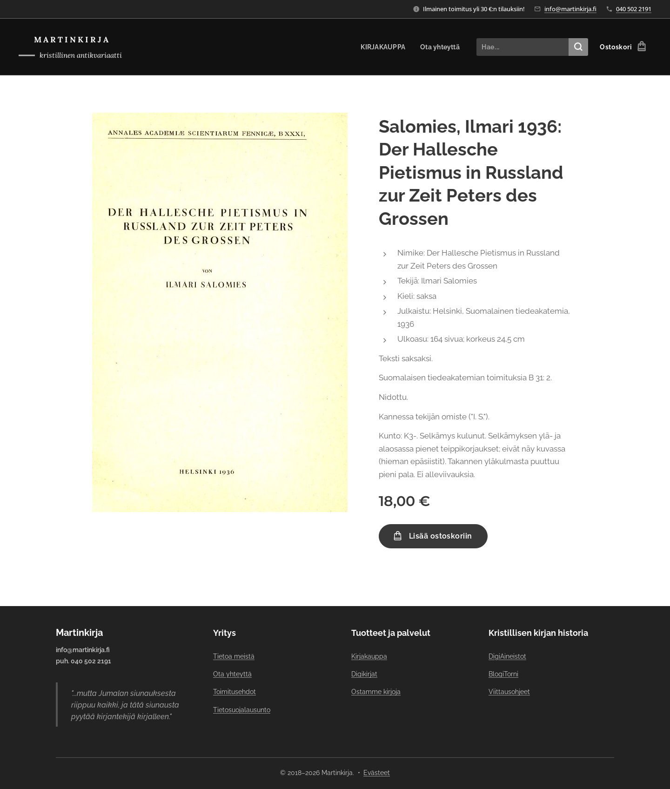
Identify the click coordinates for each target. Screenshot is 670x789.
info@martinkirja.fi (570, 9)
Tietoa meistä (234, 656)
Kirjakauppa (369, 656)
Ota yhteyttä (232, 674)
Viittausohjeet (509, 691)
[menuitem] (382, 47)
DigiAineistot (507, 656)
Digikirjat (364, 674)
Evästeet (376, 772)
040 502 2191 (633, 9)
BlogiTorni (503, 674)
